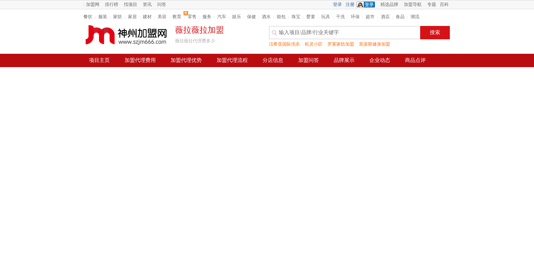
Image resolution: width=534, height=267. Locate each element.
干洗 (340, 16)
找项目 (130, 4)
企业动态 (379, 60)
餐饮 (87, 16)
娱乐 (236, 16)
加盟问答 (308, 60)
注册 (350, 4)
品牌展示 (344, 60)
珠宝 (295, 16)
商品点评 (415, 60)
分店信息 (273, 60)
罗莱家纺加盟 (340, 44)
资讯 (147, 4)
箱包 (281, 16)
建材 (147, 16)
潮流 (415, 16)
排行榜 (111, 4)
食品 (400, 16)
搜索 (435, 32)
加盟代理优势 (186, 60)
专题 (431, 4)
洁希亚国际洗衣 (284, 44)
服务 (206, 16)
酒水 (266, 16)
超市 (370, 16)
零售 (192, 16)
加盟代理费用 (140, 60)
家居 (132, 16)
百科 (444, 4)
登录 (337, 4)
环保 (355, 16)
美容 (162, 16)
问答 (161, 4)
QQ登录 (367, 4)
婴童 (310, 16)
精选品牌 (389, 4)
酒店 (385, 16)
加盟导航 (413, 4)
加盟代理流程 (232, 60)
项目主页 (99, 60)
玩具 (325, 16)
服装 (102, 16)
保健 (251, 16)
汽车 (221, 16)
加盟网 (92, 4)
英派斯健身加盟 (374, 44)
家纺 (117, 16)
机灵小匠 (314, 44)
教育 (176, 16)
